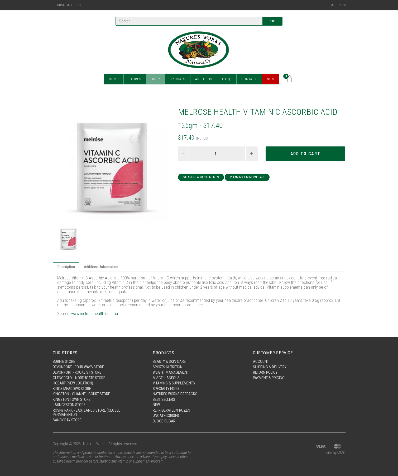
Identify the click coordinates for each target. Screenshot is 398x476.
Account (261, 361)
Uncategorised (166, 415)
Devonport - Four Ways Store (78, 367)
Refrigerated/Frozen (171, 410)
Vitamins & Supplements (201, 177)
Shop (155, 79)
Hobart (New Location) (73, 383)
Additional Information (101, 266)
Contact (249, 79)
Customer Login (69, 5)
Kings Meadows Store (72, 388)
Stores (135, 79)
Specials (177, 79)
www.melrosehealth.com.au (94, 313)
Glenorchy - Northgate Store (79, 377)
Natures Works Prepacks (175, 394)
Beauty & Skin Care (169, 361)
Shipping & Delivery (269, 367)
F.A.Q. (226, 79)
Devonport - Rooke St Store (77, 372)
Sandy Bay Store (67, 420)
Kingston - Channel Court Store (81, 394)
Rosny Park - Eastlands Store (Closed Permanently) (87, 412)
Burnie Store (64, 361)
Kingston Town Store (71, 399)
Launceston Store (69, 404)
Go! (272, 21)
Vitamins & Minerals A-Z (247, 177)
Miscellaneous (166, 377)
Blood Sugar (164, 421)
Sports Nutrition (168, 367)
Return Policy (265, 372)
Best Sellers (164, 399)
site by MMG (336, 452)
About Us (203, 79)
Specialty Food (166, 388)
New (270, 79)
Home (114, 79)
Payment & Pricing (269, 377)
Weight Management (171, 372)
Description (66, 266)
